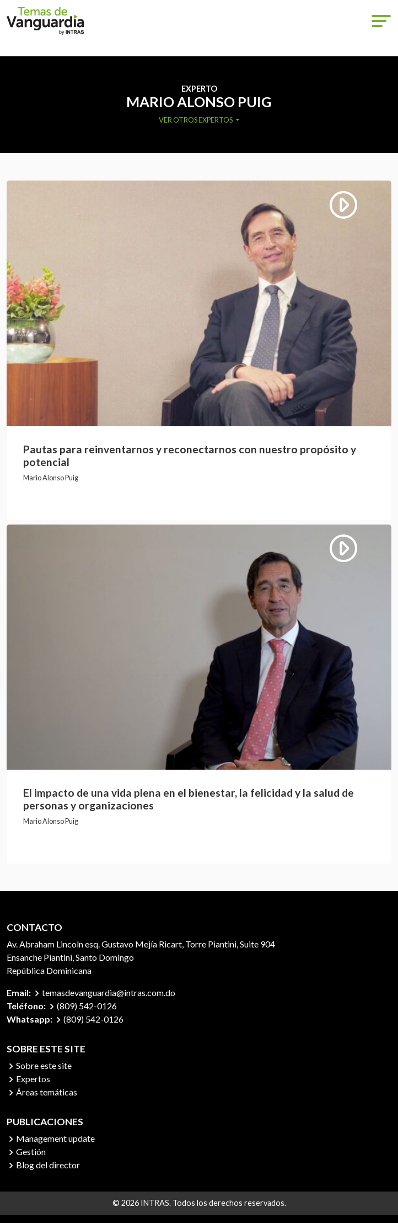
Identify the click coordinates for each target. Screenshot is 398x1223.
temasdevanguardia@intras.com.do (108, 992)
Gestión (31, 1151)
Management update (55, 1138)
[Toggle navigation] (381, 21)
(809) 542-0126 (87, 1005)
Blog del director (48, 1165)
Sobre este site (44, 1065)
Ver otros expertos (196, 119)
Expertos (33, 1078)
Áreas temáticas (46, 1092)
